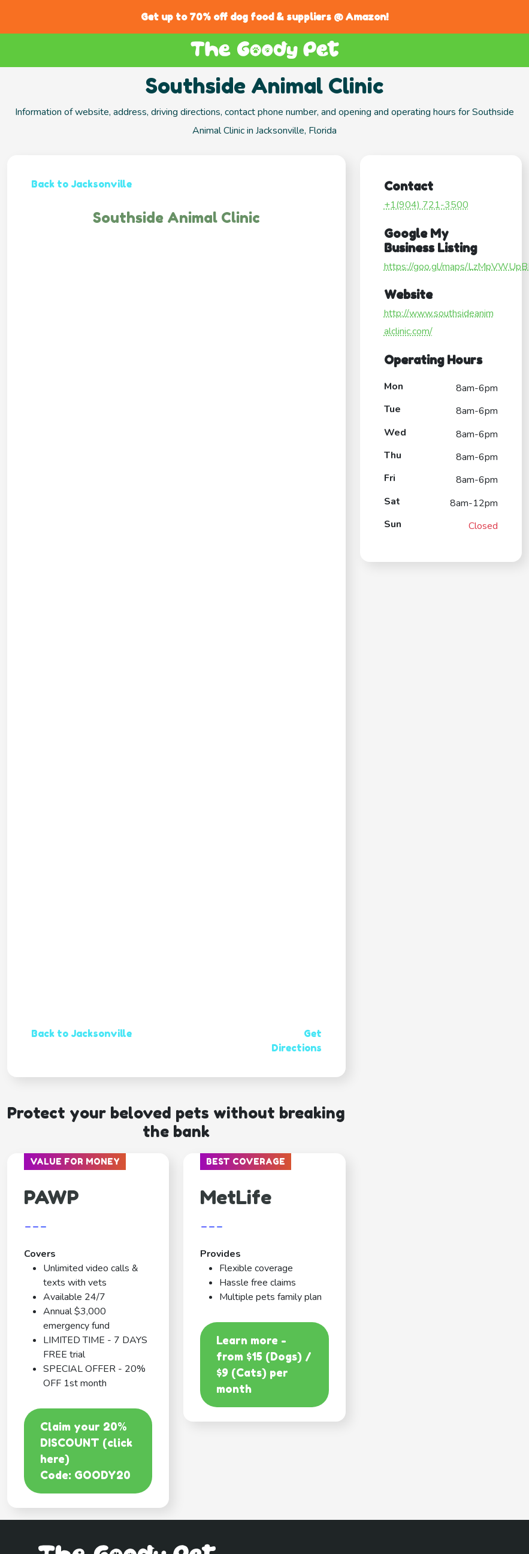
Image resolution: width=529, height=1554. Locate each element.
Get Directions (296, 1040)
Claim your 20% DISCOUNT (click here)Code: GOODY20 (86, 1451)
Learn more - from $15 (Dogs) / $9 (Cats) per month (264, 1364)
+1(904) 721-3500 (426, 204)
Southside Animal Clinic (176, 217)
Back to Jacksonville (81, 184)
